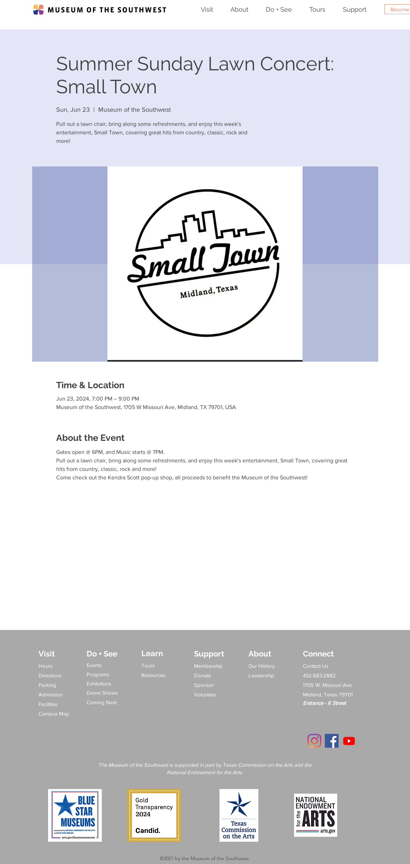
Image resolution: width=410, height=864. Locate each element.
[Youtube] (349, 741)
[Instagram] (314, 741)
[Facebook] (332, 741)
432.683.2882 (319, 675)
